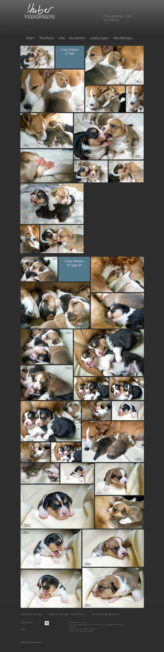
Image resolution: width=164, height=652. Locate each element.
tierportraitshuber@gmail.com (106, 614)
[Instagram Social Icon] (47, 623)
